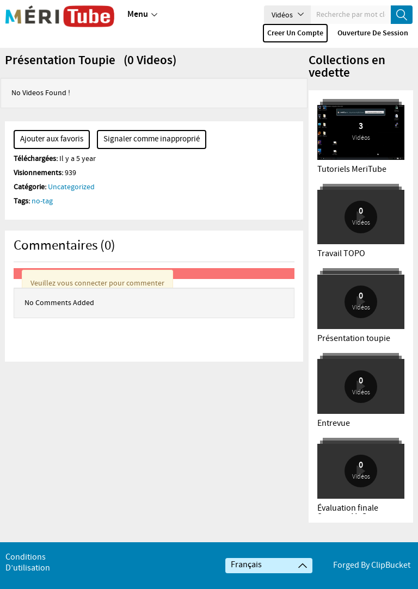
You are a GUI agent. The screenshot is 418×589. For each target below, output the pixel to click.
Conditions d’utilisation (27, 578)
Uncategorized (71, 202)
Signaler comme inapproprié (151, 154)
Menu (142, 15)
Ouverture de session (372, 33)
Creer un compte (295, 33)
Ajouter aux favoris (51, 154)
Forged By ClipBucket (371, 580)
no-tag (42, 216)
